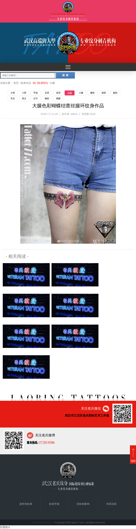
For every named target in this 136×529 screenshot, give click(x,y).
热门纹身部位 (40, 82)
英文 (24, 98)
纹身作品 (26, 82)
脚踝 (58, 98)
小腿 (81, 93)
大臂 (12, 93)
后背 (47, 93)
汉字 (35, 98)
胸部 (47, 98)
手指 (35, 93)
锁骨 (104, 93)
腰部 (92, 93)
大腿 (69, 93)
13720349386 (46, 442)
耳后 (12, 98)
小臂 (24, 93)
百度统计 (5, 527)
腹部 (115, 93)
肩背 (58, 93)
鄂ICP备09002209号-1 (42, 522)
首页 (16, 82)
